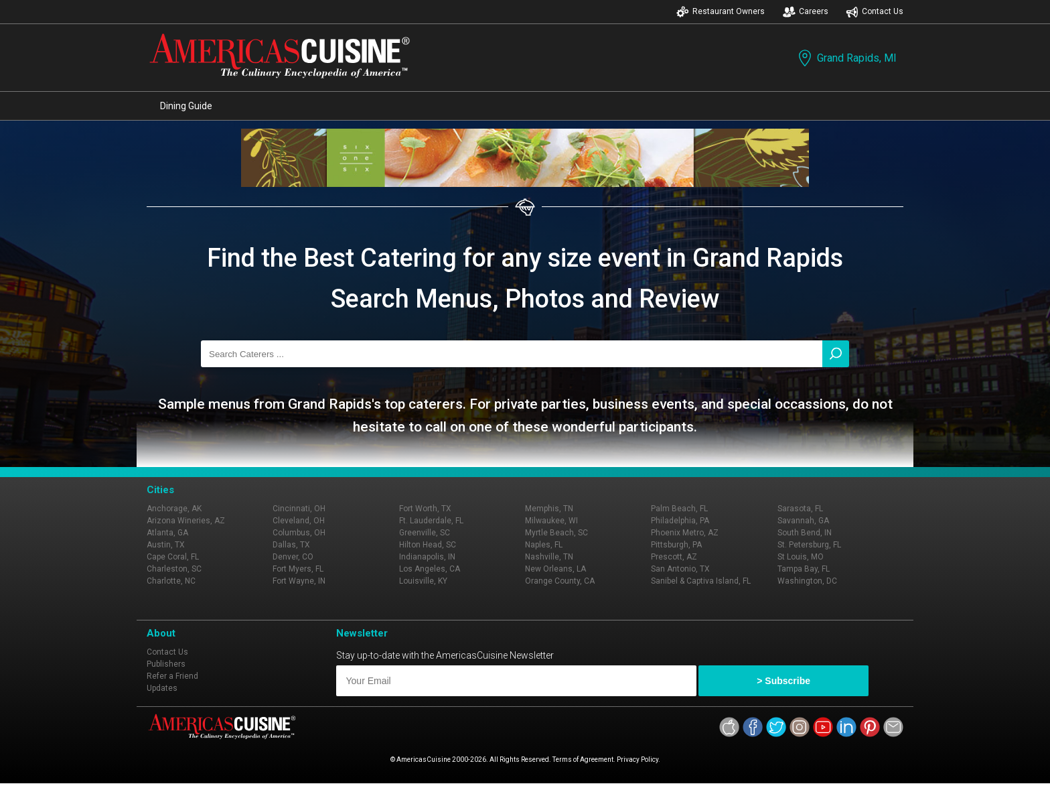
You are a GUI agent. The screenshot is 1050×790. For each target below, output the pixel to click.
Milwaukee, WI (551, 520)
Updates (162, 688)
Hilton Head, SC (427, 544)
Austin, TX (166, 544)
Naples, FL (543, 544)
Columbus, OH (299, 532)
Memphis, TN (549, 508)
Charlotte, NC (171, 581)
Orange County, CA (560, 581)
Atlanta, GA (167, 532)
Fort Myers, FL (298, 569)
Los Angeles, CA (429, 569)
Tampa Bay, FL (803, 569)
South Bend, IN (804, 532)
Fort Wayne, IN (299, 581)
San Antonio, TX (680, 569)
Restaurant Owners (720, 11)
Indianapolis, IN (427, 557)
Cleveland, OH (299, 520)
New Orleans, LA (555, 569)
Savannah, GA (803, 520)
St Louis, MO (800, 557)
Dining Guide (186, 106)
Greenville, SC (424, 532)
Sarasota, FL (800, 508)
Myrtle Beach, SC (556, 532)
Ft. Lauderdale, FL (431, 520)
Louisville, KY (423, 581)
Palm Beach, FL (679, 508)
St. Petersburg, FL (809, 544)
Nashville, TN (549, 557)
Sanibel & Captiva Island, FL (701, 581)
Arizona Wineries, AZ (186, 520)
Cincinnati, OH (299, 508)
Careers (805, 11)
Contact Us (874, 11)
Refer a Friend (172, 676)
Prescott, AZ (674, 557)
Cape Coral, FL (173, 557)
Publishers (166, 664)
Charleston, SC (174, 569)
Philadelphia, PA (680, 520)
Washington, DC (807, 581)
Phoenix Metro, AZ (685, 532)
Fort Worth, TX (425, 508)
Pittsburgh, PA (676, 544)
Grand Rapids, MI (846, 58)
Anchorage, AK (174, 508)
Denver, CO (293, 557)
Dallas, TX (291, 544)
